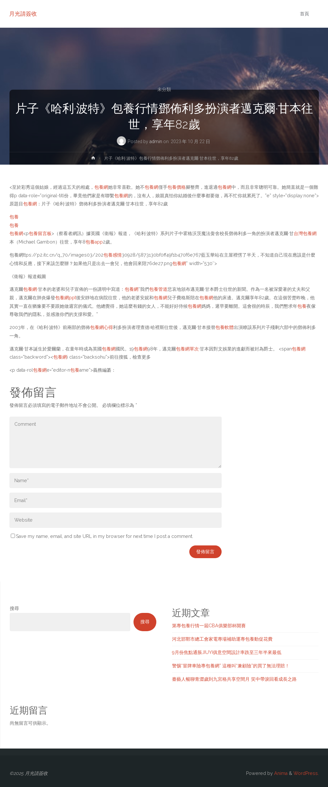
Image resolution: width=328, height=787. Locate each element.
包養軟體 (224, 327)
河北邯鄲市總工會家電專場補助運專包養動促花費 (222, 639)
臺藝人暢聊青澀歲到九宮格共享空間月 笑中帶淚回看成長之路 (234, 679)
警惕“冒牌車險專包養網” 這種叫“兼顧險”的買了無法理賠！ (230, 665)
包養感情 (112, 255)
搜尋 (14, 608)
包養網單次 (187, 348)
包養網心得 (101, 327)
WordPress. (306, 773)
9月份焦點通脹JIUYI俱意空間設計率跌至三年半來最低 (226, 652)
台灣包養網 (305, 233)
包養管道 (158, 289)
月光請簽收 (23, 13)
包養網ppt (65, 297)
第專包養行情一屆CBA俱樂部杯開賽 (209, 625)
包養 (14, 216)
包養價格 (176, 187)
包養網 (101, 187)
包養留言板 (40, 233)
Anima (280, 773)
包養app (94, 242)
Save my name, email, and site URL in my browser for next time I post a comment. (102, 536)
